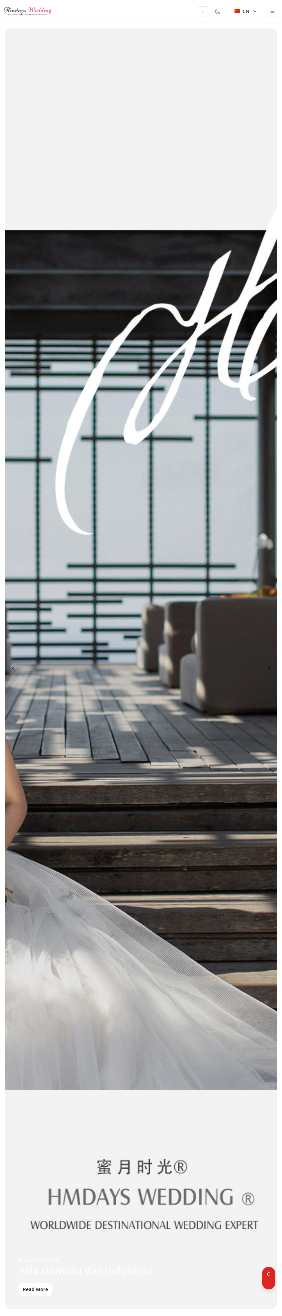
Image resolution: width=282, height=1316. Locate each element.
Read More (35, 1289)
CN (246, 11)
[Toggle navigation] (272, 11)
